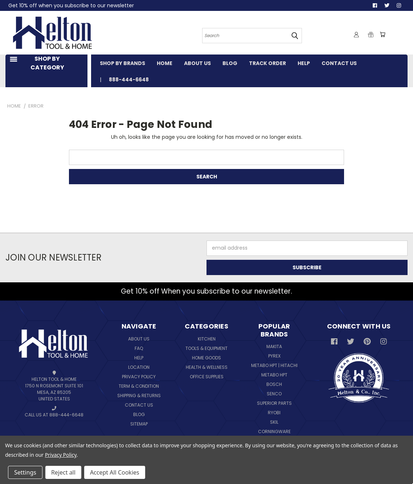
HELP (304, 63)
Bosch (274, 384)
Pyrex (274, 356)
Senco (274, 394)
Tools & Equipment (206, 348)
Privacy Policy (139, 377)
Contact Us (139, 405)
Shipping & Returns (139, 395)
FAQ (139, 348)
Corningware (274, 431)
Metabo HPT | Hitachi (274, 365)
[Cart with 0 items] (382, 34)
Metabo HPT (274, 375)
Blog (139, 414)
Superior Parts (274, 403)
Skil (274, 422)
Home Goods (206, 358)
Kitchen (207, 339)
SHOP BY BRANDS (122, 63)
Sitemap (139, 424)
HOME (164, 63)
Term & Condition (139, 386)
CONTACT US (339, 63)
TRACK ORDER (267, 63)
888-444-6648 (129, 79)
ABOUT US (197, 63)
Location (139, 367)
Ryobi (274, 413)
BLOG (229, 63)
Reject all (63, 472)
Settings (25, 472)
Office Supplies (207, 377)
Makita (274, 346)
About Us (139, 339)
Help (138, 358)
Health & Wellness (207, 367)
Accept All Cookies (114, 472)
